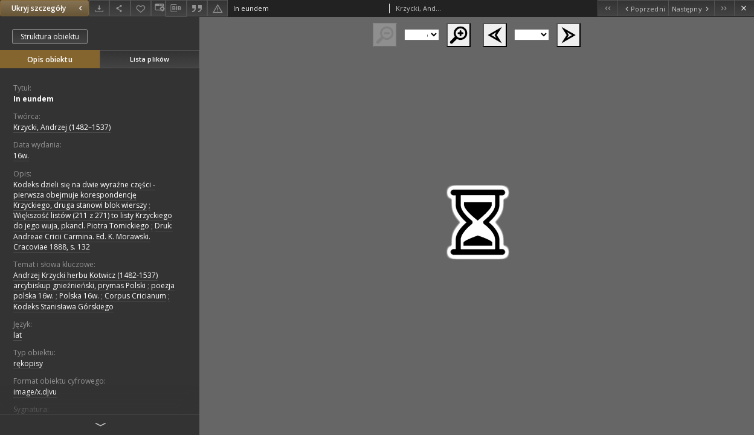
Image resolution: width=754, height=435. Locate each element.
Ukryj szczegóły (48, 8)
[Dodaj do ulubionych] (140, 8)
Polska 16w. (79, 296)
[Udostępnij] (119, 8)
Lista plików (149, 58)
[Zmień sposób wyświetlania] (158, 8)
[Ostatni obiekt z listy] (724, 8)
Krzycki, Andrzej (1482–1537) (62, 127)
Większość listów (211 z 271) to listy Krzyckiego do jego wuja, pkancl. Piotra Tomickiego (92, 220)
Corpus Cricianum (135, 296)
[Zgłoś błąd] (217, 8)
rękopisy (28, 363)
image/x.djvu (35, 392)
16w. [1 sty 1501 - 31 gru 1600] (21, 155)
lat (17, 335)
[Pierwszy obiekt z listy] (607, 8)
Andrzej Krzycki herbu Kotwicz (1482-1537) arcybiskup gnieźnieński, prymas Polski (85, 280)
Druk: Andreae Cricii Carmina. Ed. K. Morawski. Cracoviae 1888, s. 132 (93, 236)
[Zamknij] (744, 8)
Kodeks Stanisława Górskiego (63, 306)
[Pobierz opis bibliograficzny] (176, 8)
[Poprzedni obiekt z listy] (642, 8)
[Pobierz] (99, 8)
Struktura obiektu (50, 36)
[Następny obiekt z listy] (691, 8)
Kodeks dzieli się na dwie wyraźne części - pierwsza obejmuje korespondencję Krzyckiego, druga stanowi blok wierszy (84, 194)
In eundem (33, 99)
